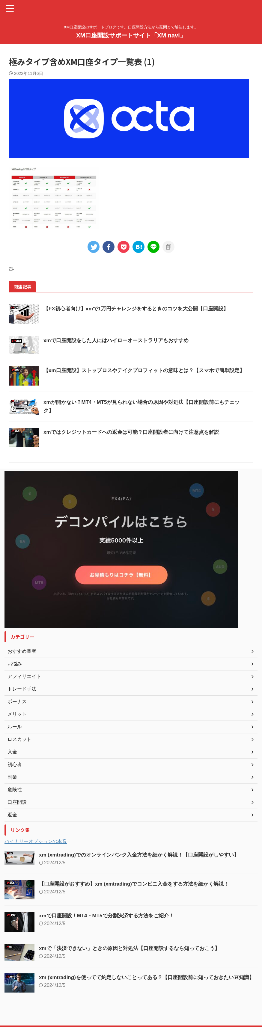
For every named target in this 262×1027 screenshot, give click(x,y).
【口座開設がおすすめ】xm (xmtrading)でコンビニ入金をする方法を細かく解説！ (139, 884)
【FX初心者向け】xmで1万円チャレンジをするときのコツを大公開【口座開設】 (141, 309)
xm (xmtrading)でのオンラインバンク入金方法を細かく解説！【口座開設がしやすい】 (145, 855)
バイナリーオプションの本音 (35, 841)
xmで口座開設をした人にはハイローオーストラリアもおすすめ (120, 340)
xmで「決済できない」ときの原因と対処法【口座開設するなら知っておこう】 (134, 948)
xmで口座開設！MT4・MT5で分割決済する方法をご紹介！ (110, 916)
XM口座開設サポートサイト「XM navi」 (131, 35)
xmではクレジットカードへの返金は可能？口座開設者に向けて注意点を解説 (136, 432)
